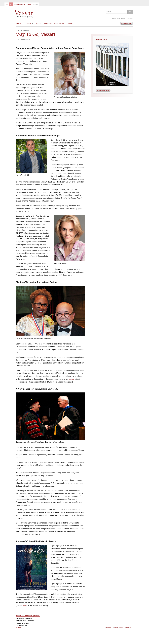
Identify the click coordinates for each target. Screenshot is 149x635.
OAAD (29, 4)
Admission (108, 627)
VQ (11, 4)
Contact (70, 23)
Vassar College (118, 627)
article (71, 379)
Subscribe (47, 23)
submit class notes (126, 23)
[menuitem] (6, 4)
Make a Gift (128, 627)
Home (18, 23)
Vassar (35, 4)
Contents (27, 23)
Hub (7, 4)
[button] (130, 11)
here (25, 606)
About (38, 23)
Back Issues (59, 23)
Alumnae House (19, 4)
